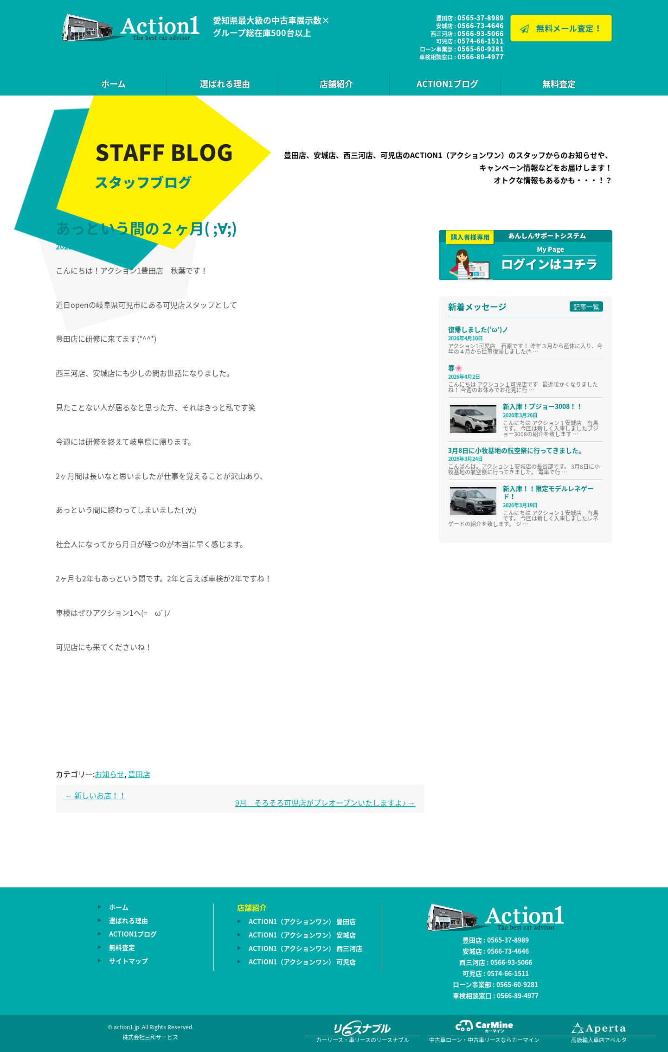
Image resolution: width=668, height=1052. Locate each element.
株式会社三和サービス (150, 1037)
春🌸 (455, 367)
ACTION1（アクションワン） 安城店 (302, 934)
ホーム (113, 83)
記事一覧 (586, 306)
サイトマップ (128, 960)
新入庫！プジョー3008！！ (543, 406)
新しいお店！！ (95, 795)
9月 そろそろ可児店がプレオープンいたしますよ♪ (325, 802)
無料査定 (559, 83)
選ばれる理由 (225, 83)
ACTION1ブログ (447, 83)
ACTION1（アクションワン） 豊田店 (302, 921)
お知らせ (109, 773)
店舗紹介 (336, 83)
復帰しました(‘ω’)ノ (478, 329)
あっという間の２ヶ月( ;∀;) (146, 228)
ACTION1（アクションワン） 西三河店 (305, 948)
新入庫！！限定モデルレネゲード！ (548, 492)
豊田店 (139, 773)
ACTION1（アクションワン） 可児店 (302, 961)
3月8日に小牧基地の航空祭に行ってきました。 (516, 450)
